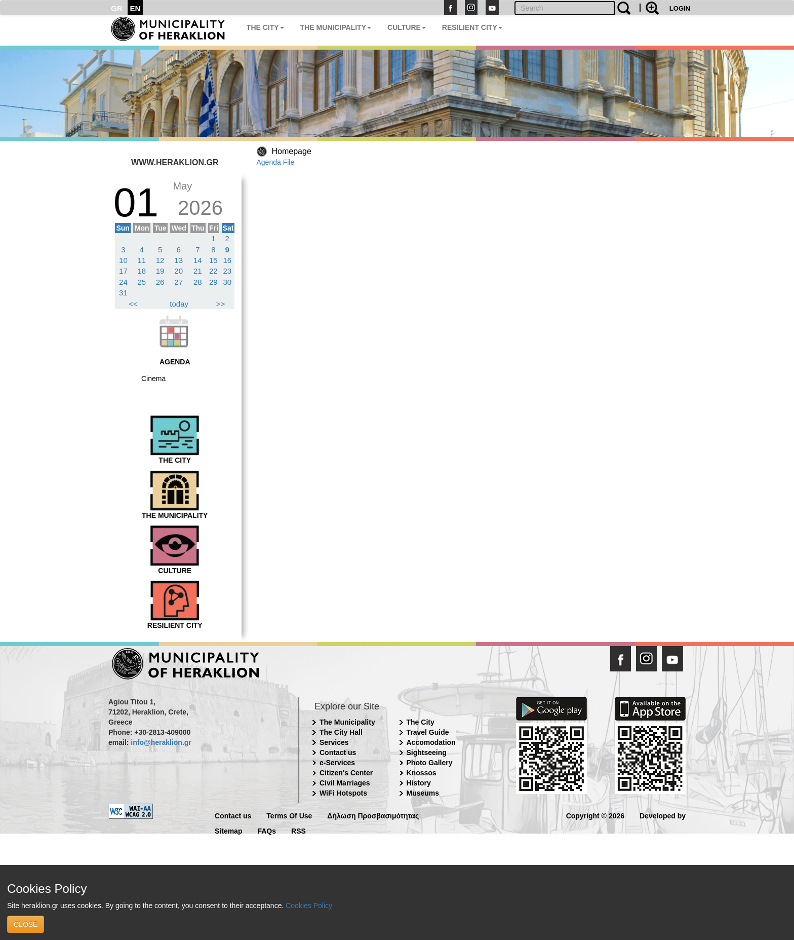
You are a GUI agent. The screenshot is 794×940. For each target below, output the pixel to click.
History (419, 783)
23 (227, 271)
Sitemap (228, 830)
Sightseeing (427, 752)
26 (160, 282)
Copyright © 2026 (595, 815)
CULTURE (406, 27)
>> (220, 303)
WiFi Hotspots (343, 793)
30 (227, 282)
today (179, 303)
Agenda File (276, 162)
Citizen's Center (346, 773)
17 (123, 271)
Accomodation (431, 742)
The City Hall (341, 732)
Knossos (421, 773)
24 (123, 282)
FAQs (266, 830)
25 (141, 282)
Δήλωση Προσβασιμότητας (373, 815)
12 (160, 260)
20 (178, 271)
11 (141, 260)
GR (117, 8)
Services (334, 742)
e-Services (337, 763)
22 (213, 271)
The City (420, 722)
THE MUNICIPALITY (335, 27)
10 (123, 260)
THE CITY (265, 27)
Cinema (153, 378)
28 (197, 282)
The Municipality (347, 722)
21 (197, 271)
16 (227, 260)
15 (213, 260)
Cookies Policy (309, 905)
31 (123, 292)
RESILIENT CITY (472, 27)
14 (197, 260)
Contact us (338, 752)
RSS (298, 830)
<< (133, 303)
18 (141, 271)
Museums (423, 793)
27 (178, 282)
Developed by (663, 815)
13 (178, 260)
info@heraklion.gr (161, 742)
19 (160, 271)
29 (213, 282)
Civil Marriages (345, 783)
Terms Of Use (289, 815)
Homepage (291, 151)
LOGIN (679, 8)
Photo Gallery (430, 763)
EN (135, 8)
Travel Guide (428, 732)
